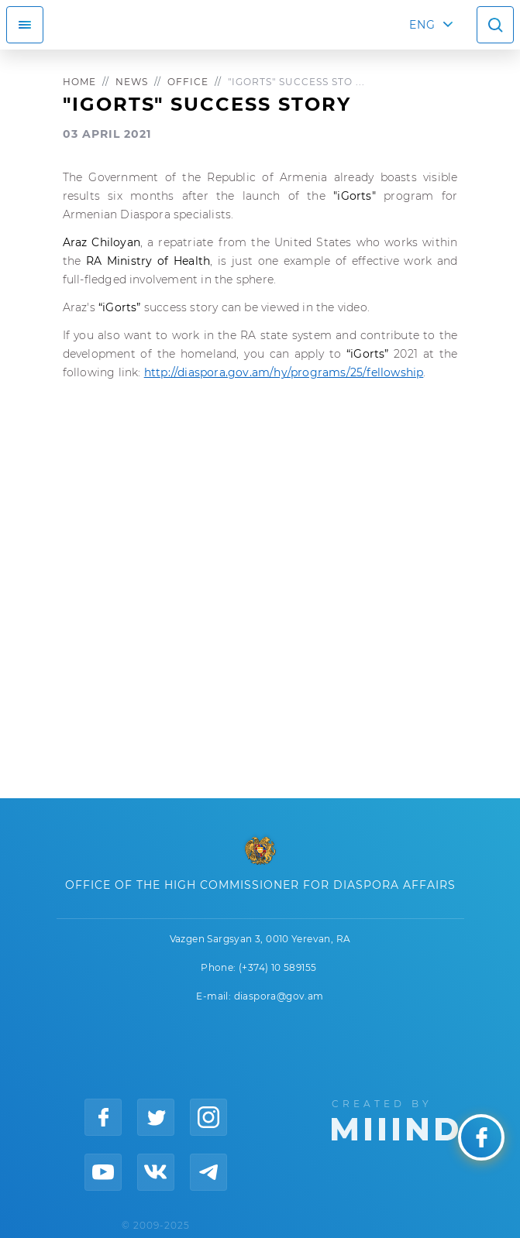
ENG (422, 25)
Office (187, 81)
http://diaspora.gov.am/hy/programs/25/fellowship (284, 372)
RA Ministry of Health (148, 261)
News (131, 81)
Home (79, 81)
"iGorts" (354, 196)
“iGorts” (121, 307)
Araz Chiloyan (101, 242)
